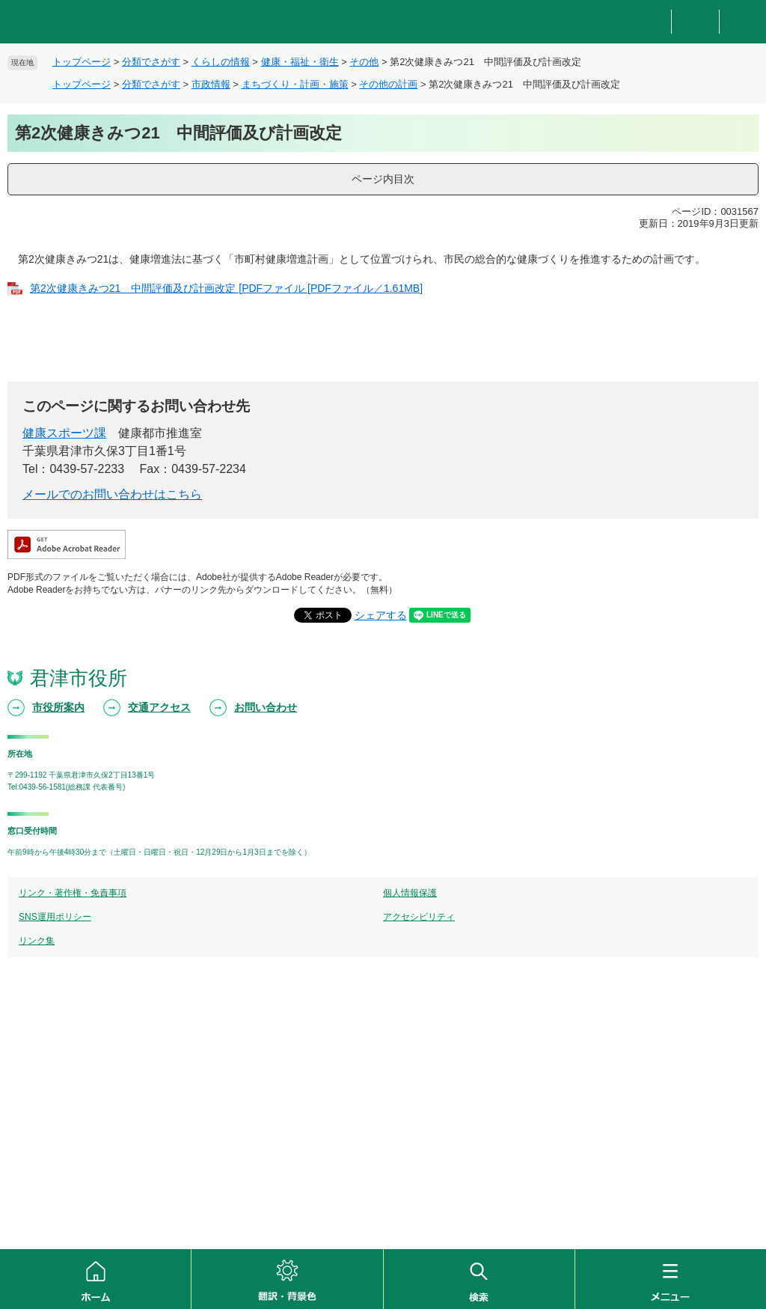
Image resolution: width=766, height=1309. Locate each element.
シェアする (381, 615)
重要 (695, 22)
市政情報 (211, 84)
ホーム (95, 1279)
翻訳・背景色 (287, 1279)
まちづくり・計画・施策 (295, 84)
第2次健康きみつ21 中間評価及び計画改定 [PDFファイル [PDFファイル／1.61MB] (226, 288)
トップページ (81, 61)
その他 (364, 61)
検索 (479, 1279)
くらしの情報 (221, 61)
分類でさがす (151, 61)
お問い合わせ (265, 707)
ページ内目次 (383, 179)
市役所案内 (58, 707)
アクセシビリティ (419, 917)
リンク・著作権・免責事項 (72, 893)
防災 (648, 22)
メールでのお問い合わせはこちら (112, 494)
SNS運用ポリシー (55, 917)
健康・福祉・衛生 (300, 61)
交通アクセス (159, 707)
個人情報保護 (410, 893)
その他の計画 (388, 84)
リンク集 (37, 941)
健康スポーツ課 (64, 433)
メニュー (670, 1279)
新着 (743, 22)
